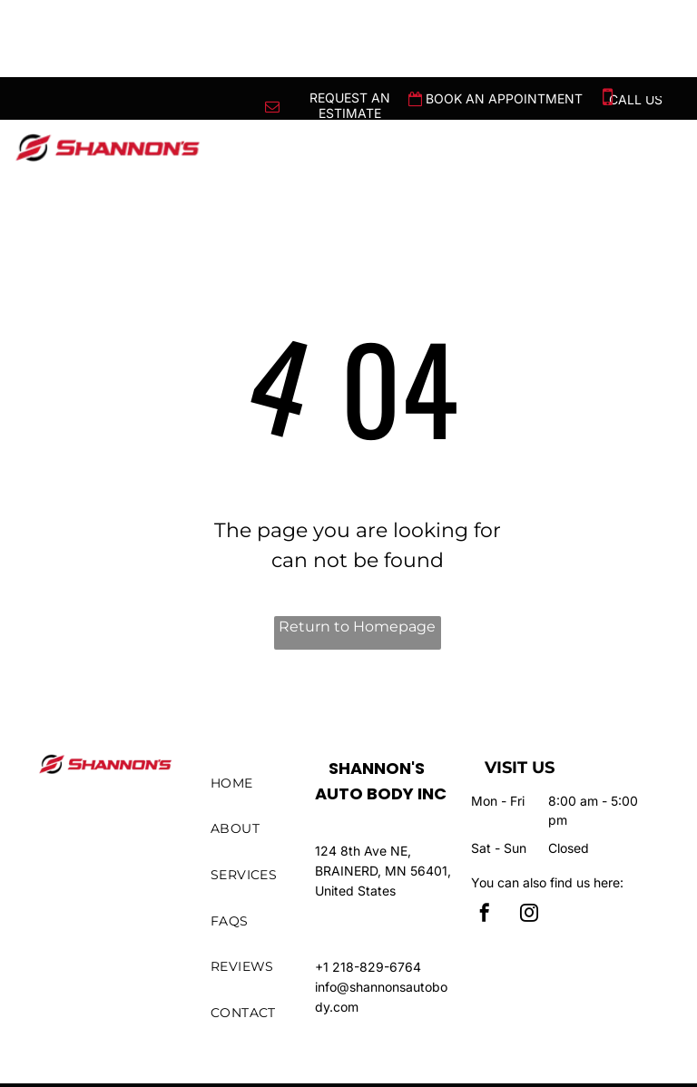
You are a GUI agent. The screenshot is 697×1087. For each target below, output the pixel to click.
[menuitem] (269, 783)
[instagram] (529, 915)
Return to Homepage (357, 626)
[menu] (657, 88)
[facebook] (484, 915)
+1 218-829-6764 (368, 966)
